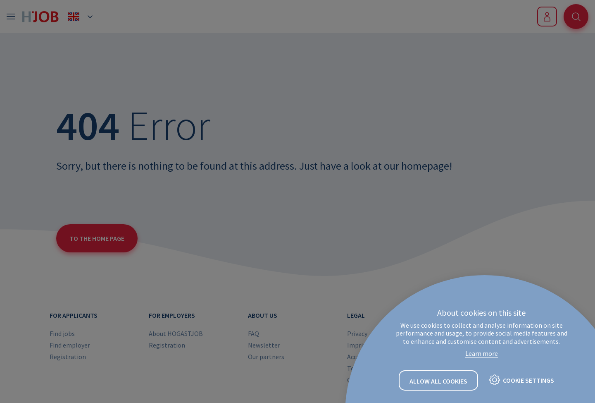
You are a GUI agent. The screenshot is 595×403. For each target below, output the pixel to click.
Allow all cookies (438, 381)
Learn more (481, 353)
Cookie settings (528, 380)
